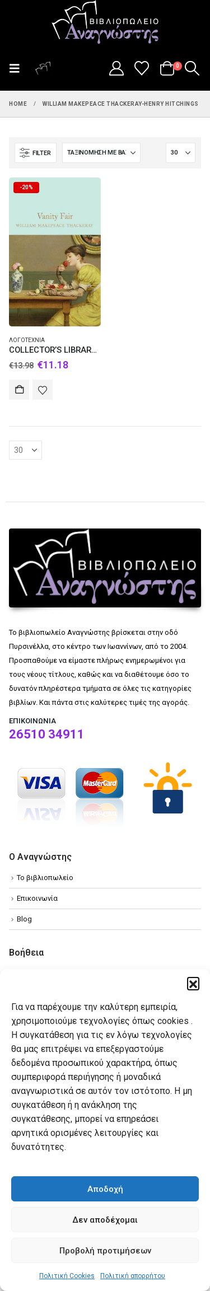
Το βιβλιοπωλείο (45, 877)
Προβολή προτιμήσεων (105, 1251)
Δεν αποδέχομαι (105, 1220)
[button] (193, 983)
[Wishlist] (142, 68)
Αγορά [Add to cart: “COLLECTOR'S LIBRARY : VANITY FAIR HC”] (19, 390)
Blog (24, 919)
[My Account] (116, 68)
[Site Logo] (105, 23)
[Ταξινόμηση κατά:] (101, 153)
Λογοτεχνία (27, 340)
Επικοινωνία (37, 898)
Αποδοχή (105, 1189)
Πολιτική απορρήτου (132, 1276)
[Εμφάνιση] (180, 153)
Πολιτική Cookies (67, 1276)
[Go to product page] (55, 251)
